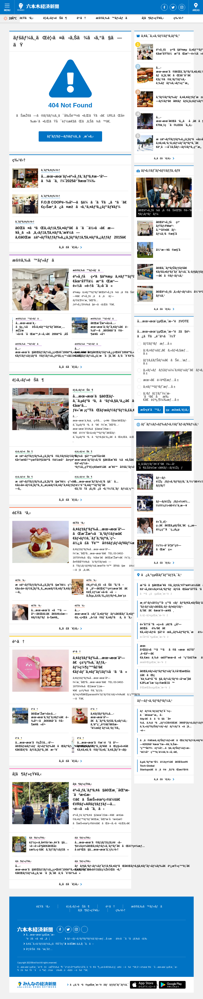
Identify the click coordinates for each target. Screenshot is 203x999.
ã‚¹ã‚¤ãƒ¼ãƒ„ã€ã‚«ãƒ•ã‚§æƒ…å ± (166, 352)
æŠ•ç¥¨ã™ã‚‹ (150, 409)
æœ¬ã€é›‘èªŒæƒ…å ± (161, 380)
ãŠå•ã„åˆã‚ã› (80, 943)
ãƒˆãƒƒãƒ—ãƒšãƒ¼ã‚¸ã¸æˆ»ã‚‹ (70, 136)
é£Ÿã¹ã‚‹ (27, 18)
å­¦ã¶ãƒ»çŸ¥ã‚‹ (153, 18)
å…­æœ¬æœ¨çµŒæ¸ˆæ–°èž (38, 7)
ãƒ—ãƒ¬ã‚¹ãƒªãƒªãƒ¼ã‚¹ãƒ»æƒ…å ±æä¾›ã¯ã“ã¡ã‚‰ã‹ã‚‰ (107, 938)
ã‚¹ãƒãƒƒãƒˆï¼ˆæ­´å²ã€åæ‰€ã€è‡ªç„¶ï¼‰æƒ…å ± (161, 396)
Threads (84, 929)
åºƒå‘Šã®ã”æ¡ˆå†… (39, 949)
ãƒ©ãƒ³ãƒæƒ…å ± (157, 343)
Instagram (181, 7)
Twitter (173, 7)
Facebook (164, 7)
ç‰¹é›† (178, 18)
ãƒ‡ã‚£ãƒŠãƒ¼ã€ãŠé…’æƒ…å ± (167, 362)
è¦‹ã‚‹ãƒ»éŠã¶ (55, 18)
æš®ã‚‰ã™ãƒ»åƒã (114, 18)
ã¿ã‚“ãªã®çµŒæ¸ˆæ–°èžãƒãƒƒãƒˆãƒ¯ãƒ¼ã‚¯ (36, 985)
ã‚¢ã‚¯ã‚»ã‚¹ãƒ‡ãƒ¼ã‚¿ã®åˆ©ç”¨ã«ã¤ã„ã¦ (54, 943)
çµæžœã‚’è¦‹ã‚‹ (177, 409)
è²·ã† (81, 18)
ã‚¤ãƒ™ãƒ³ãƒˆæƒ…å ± (159, 386)
